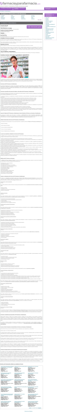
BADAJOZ (22, 16)
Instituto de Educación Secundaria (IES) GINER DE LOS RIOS (6, 373)
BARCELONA (3, 17)
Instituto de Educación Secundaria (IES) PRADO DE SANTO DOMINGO (6, 387)
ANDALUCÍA (47, 17)
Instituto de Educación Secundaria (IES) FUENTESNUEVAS (19, 373)
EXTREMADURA (48, 33)
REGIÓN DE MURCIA (48, 38)
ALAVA (12, 15)
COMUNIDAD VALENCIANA (49, 32)
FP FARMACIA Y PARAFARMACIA (5, 11)
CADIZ (32, 17)
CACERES (22, 17)
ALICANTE (32, 15)
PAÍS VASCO (47, 36)
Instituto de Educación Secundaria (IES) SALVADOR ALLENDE (6, 402)
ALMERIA (2, 16)
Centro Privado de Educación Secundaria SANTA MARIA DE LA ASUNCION (33, 380)
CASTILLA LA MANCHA (49, 21)
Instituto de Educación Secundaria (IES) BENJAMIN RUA (19, 402)
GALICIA (46, 34)
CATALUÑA (47, 23)
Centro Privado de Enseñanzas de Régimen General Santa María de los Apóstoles (7, 367)
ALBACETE (23, 15)
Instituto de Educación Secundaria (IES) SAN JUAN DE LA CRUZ (33, 402)
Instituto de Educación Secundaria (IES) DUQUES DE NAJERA (19, 380)
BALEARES (33, 16)
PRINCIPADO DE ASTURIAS (49, 37)
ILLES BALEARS (47, 35)
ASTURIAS (12, 16)
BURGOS (12, 17)
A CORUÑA (2, 15)
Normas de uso (27, 411)
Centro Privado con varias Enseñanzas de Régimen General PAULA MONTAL (7, 380)
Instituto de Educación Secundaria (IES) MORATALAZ (33, 387)
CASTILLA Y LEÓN (48, 22)
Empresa (31, 411)
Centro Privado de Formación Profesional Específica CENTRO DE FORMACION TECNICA (7, 395)
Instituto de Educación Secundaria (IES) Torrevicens (33, 373)
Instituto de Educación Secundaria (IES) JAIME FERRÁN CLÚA (33, 394)
